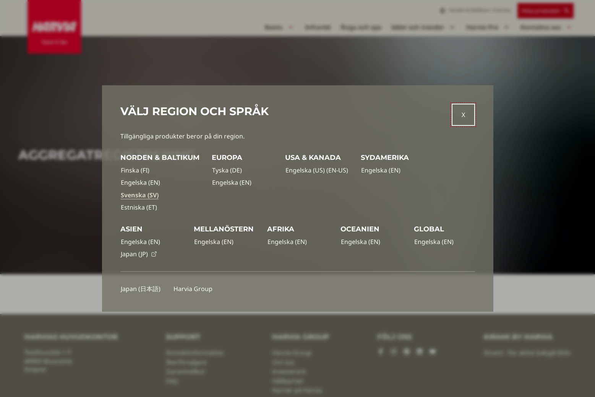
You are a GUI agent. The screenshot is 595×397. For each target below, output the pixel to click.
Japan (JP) (139, 254)
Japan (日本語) (141, 289)
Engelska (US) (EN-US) (316, 170)
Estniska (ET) (139, 207)
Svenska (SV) (140, 195)
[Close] (463, 115)
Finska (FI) (135, 170)
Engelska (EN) (140, 182)
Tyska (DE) (227, 170)
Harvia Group (192, 289)
